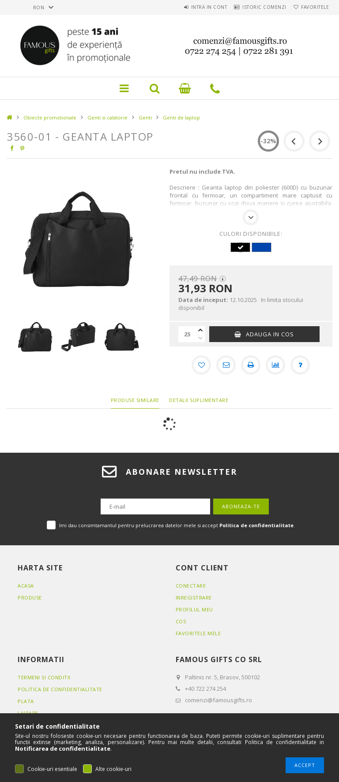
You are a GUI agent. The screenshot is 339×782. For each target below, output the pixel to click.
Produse (30, 597)
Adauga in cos (270, 334)
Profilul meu (194, 609)
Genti (145, 117)
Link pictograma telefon (215, 88)
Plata (26, 701)
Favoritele (312, 7)
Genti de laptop (181, 117)
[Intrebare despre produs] (300, 365)
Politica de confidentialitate (60, 689)
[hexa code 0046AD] (261, 247)
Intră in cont (193, 7)
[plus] (200, 330)
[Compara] (275, 365)
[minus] (200, 338)
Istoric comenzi (255, 7)
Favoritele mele (198, 633)
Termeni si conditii (44, 677)
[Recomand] (226, 365)
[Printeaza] (250, 365)
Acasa (26, 585)
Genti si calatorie (107, 117)
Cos (181, 621)
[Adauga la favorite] (201, 365)
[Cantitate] (187, 334)
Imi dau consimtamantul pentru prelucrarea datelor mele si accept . (177, 525)
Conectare (191, 585)
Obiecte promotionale (49, 117)
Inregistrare (194, 597)
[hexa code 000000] (240, 247)
